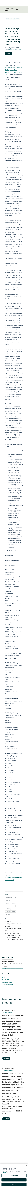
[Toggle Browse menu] (22, 9)
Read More (6, 1058)
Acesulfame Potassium (11, 897)
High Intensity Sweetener (11, 903)
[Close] (26, 1165)
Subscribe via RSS (7, 982)
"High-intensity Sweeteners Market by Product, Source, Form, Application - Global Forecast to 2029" (13, 69)
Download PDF (6, 980)
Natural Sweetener (10, 905)
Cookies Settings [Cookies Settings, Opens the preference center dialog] (14, 1175)
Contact (7, 946)
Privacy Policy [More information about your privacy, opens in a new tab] (5, 1172)
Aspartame (8, 900)
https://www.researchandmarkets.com (12, 968)
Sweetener (8, 914)
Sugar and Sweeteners (10, 911)
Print (3, 977)
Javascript (5, 987)
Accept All (14, 1184)
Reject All (14, 1180)
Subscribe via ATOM (7, 984)
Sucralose (8, 908)
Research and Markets (15, 49)
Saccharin (18, 905)
